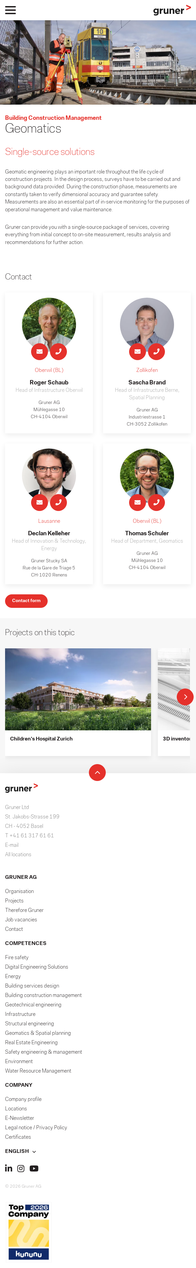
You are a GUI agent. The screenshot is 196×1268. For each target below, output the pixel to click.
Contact (14, 934)
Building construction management (43, 1000)
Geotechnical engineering (33, 1009)
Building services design (32, 990)
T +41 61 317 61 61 (29, 840)
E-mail (12, 849)
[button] (98, 1156)
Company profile (23, 1104)
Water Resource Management (38, 1075)
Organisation (19, 896)
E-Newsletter (19, 1123)
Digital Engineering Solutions (36, 971)
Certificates (18, 1141)
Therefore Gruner (24, 915)
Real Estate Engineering (31, 1047)
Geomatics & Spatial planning (38, 1037)
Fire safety (17, 962)
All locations (18, 859)
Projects (14, 905)
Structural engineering (29, 1028)
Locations (16, 1113)
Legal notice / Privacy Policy (36, 1132)
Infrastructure (20, 1019)
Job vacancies (21, 924)
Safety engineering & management (43, 1056)
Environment (19, 1066)
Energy (13, 981)
